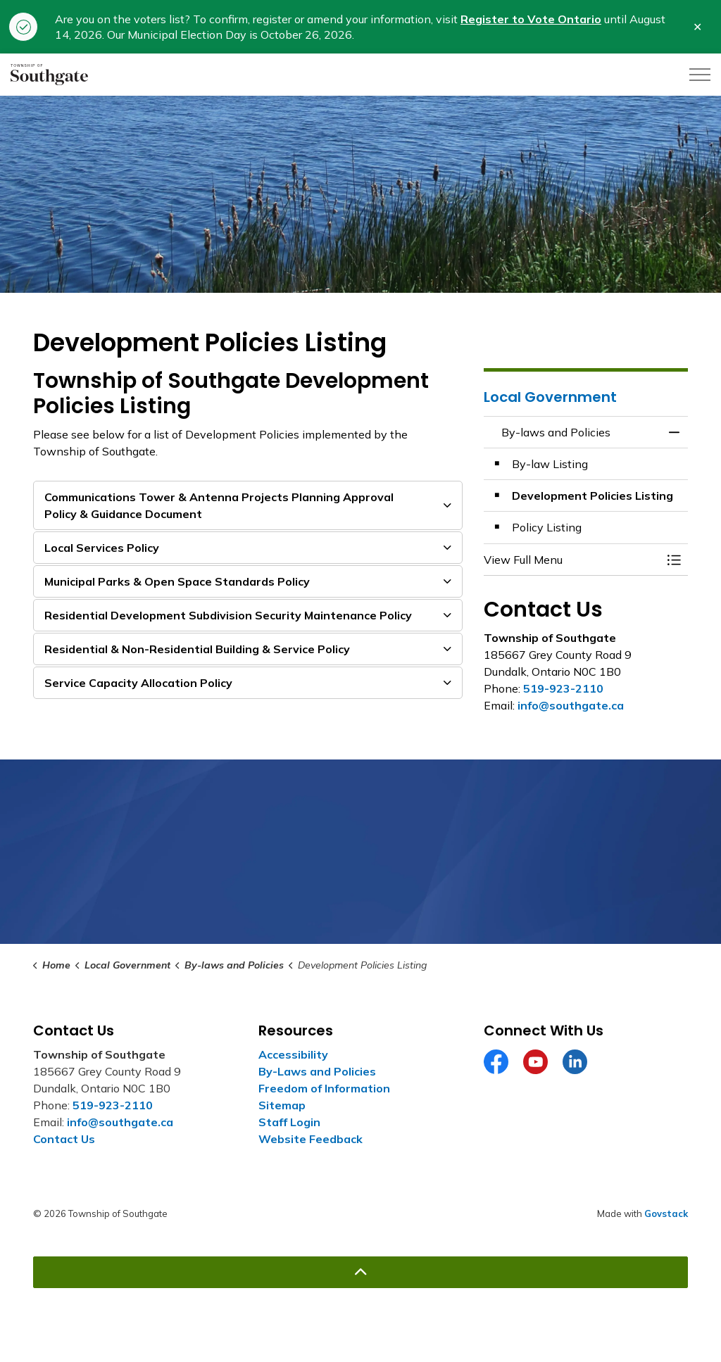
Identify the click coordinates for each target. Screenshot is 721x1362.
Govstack (666, 1213)
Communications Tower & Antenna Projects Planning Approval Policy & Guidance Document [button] (219, 505)
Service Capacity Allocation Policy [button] (138, 683)
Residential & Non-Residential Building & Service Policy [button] (197, 649)
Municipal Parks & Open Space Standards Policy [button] (177, 581)
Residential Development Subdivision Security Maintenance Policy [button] (228, 615)
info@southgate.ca (571, 705)
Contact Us (64, 1139)
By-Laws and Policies (317, 1071)
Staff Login (289, 1122)
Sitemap (282, 1105)
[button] (572, 559)
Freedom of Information (324, 1088)
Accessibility (293, 1054)
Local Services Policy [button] (101, 548)
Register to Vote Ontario (530, 19)
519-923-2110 (563, 688)
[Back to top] (360, 1272)
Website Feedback (310, 1139)
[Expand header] (700, 74)
